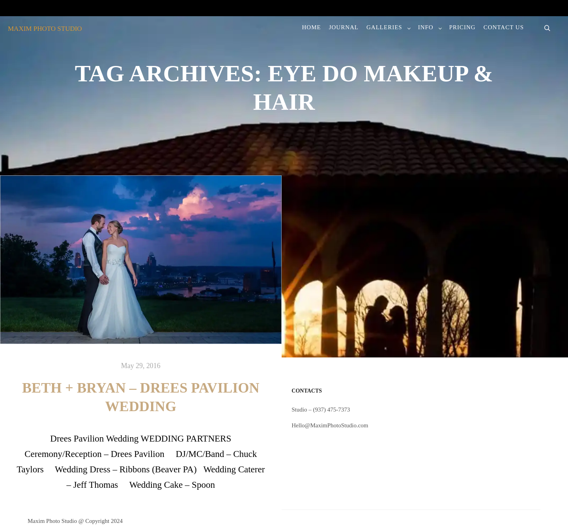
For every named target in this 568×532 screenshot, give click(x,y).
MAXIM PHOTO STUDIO (45, 28)
